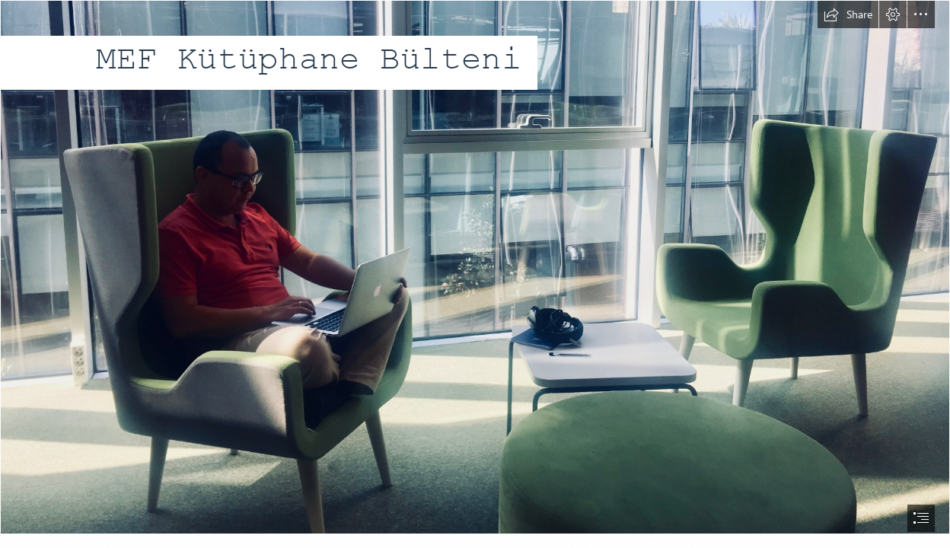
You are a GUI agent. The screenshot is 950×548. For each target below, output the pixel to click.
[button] (848, 14)
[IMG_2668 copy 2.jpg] (475, 267)
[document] (475, 274)
